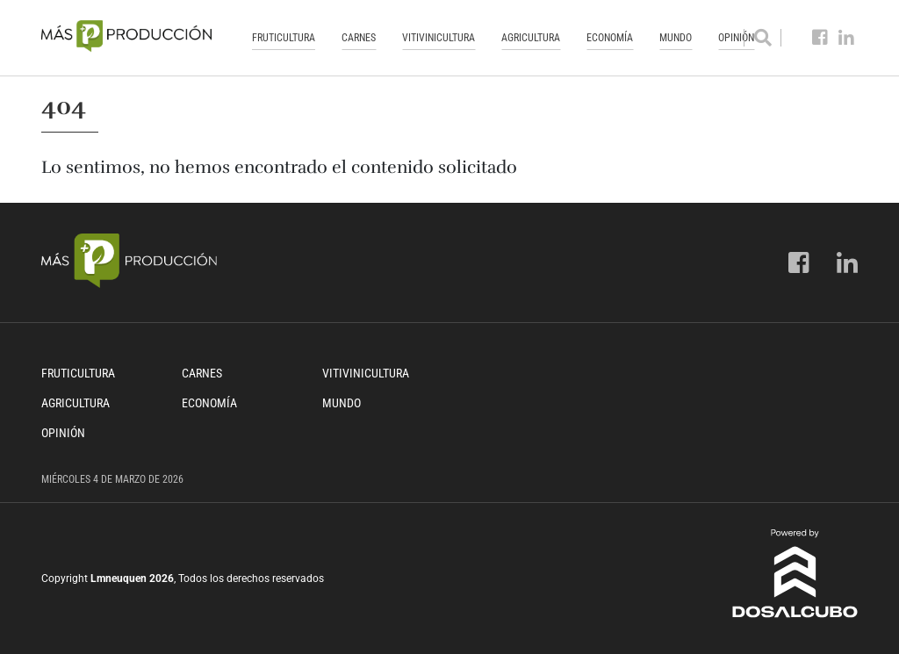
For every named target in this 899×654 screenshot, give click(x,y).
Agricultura (530, 38)
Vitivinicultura (438, 38)
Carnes (359, 38)
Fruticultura (283, 38)
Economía (609, 38)
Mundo (675, 38)
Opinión (63, 433)
